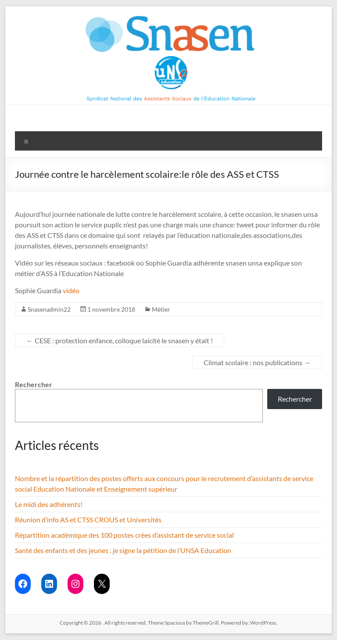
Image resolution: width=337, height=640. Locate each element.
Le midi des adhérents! (48, 504)
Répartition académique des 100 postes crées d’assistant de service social (124, 535)
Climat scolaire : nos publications (257, 362)
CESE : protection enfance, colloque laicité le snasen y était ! (119, 340)
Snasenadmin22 (49, 309)
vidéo (72, 290)
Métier (161, 309)
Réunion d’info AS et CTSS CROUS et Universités (88, 519)
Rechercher (33, 384)
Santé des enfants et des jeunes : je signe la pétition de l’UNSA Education (123, 550)
